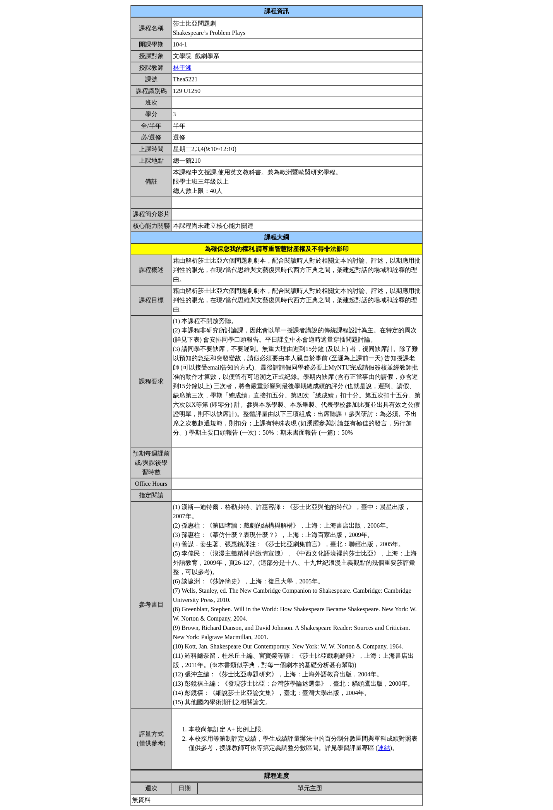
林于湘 (182, 67)
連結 (384, 748)
